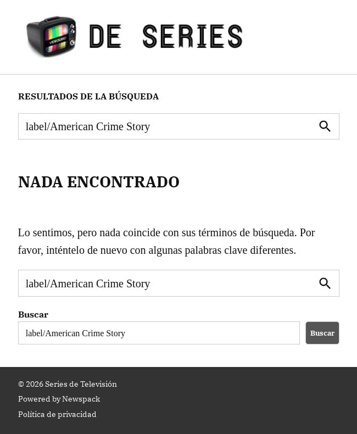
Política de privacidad (57, 414)
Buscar (33, 314)
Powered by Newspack (59, 399)
